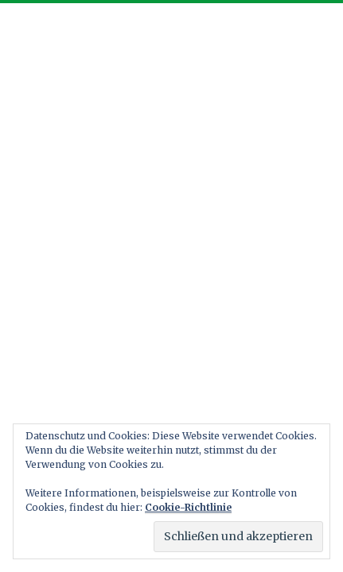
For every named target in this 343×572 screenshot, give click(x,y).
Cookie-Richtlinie (188, 507)
